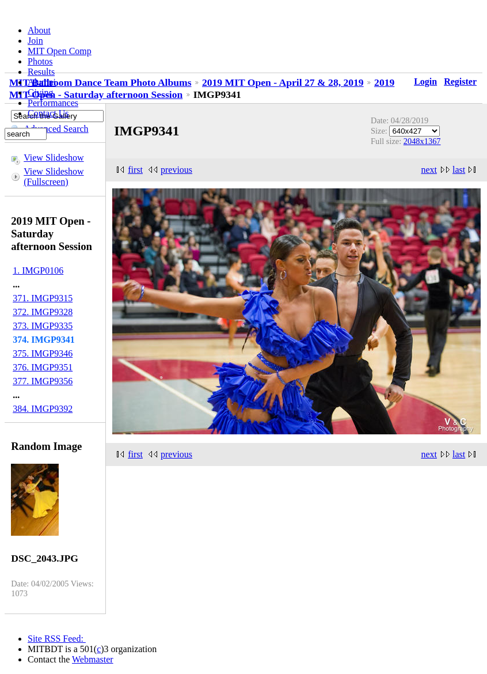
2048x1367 (422, 141)
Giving (40, 92)
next (429, 170)
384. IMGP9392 (43, 409)
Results (41, 72)
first (135, 170)
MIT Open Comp (60, 51)
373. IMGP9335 (43, 326)
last (458, 170)
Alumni (42, 82)
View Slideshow (53, 157)
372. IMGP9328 (43, 312)
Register (460, 81)
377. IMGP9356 (43, 381)
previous (176, 170)
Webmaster (92, 659)
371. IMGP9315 (43, 298)
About (39, 30)
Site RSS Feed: (57, 638)
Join (35, 41)
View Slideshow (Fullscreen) (53, 176)
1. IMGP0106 (38, 270)
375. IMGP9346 (43, 353)
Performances (53, 103)
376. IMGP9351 (43, 367)
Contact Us (48, 113)
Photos (40, 61)
